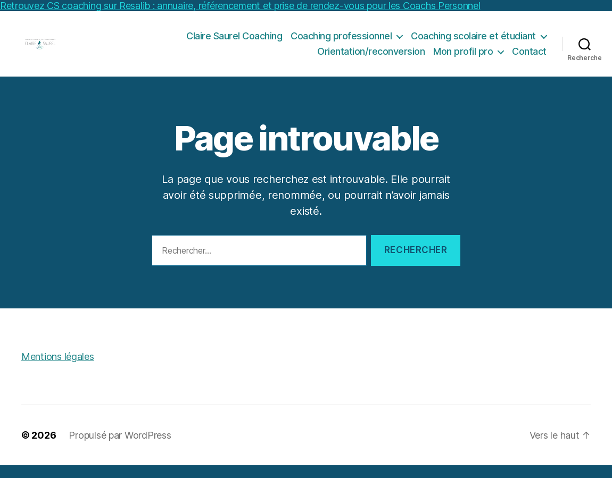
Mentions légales (57, 369)
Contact (529, 57)
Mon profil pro (463, 57)
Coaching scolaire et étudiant (473, 41)
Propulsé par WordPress (120, 448)
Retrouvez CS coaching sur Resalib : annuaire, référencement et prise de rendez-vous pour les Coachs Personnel (240, 5)
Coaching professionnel (341, 41)
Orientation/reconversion (371, 57)
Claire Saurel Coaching (234, 41)
